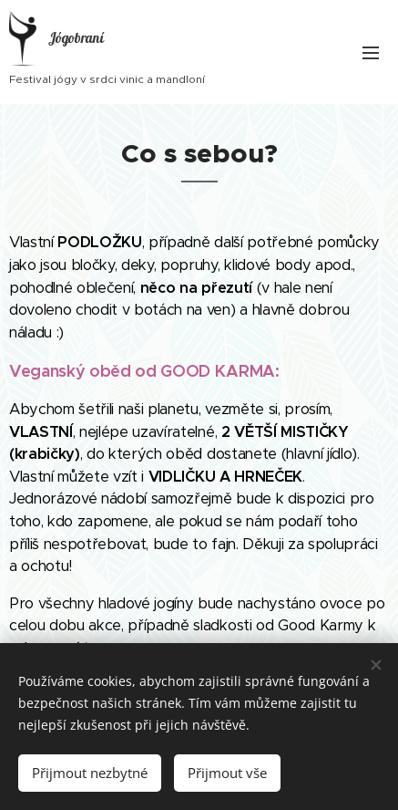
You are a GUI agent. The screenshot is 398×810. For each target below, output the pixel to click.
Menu (370, 53)
